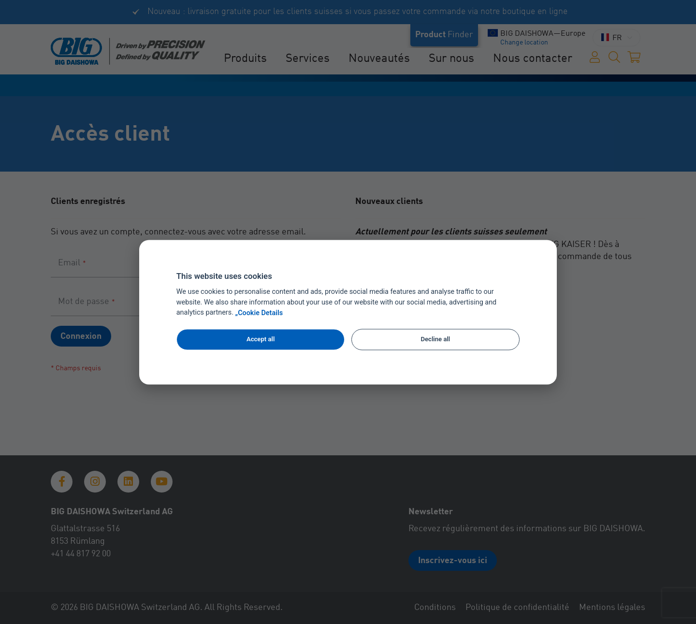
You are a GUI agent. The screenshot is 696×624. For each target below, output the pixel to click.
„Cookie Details (259, 313)
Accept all (260, 339)
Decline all (435, 339)
